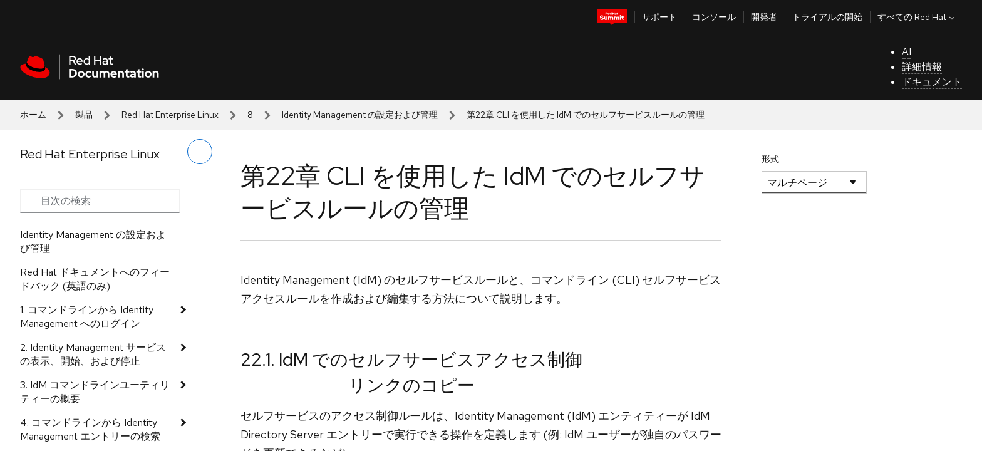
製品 (84, 114)
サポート (659, 17)
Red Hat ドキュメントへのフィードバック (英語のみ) (95, 279)
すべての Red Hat (917, 17)
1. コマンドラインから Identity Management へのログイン (86, 316)
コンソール (714, 17)
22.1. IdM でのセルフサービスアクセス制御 (411, 359)
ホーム (33, 114)
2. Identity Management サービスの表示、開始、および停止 (93, 354)
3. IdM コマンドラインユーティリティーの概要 (95, 391)
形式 (770, 159)
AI (906, 51)
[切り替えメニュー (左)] (199, 151)
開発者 (764, 17)
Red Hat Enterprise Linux (170, 114)
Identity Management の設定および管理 (360, 114)
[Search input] (100, 201)
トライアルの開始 (827, 17)
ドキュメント (932, 81)
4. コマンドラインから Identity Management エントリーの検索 (90, 429)
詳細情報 (922, 66)
